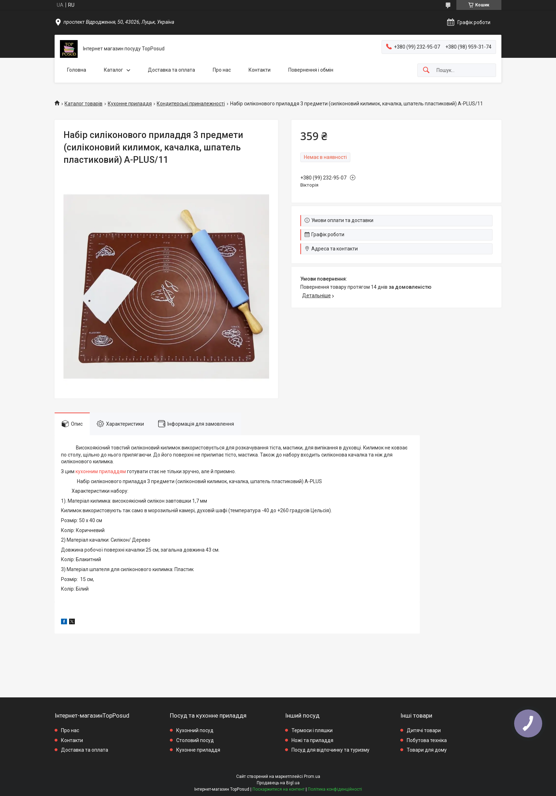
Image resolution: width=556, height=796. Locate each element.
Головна (76, 70)
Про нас (222, 70)
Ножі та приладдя (312, 740)
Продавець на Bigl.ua (278, 782)
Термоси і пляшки (312, 730)
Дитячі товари (424, 730)
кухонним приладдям (101, 471)
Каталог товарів (83, 103)
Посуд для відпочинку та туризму (330, 750)
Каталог (113, 70)
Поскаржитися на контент (278, 789)
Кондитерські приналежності (191, 103)
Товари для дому (427, 750)
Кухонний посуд (194, 730)
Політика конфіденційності (335, 789)
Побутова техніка (427, 740)
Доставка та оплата (171, 70)
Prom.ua (312, 776)
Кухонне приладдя (130, 103)
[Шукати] (426, 70)
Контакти (260, 70)
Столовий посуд (195, 740)
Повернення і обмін (310, 70)
